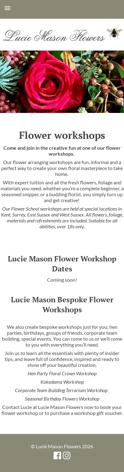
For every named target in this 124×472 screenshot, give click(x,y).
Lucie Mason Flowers (62, 36)
